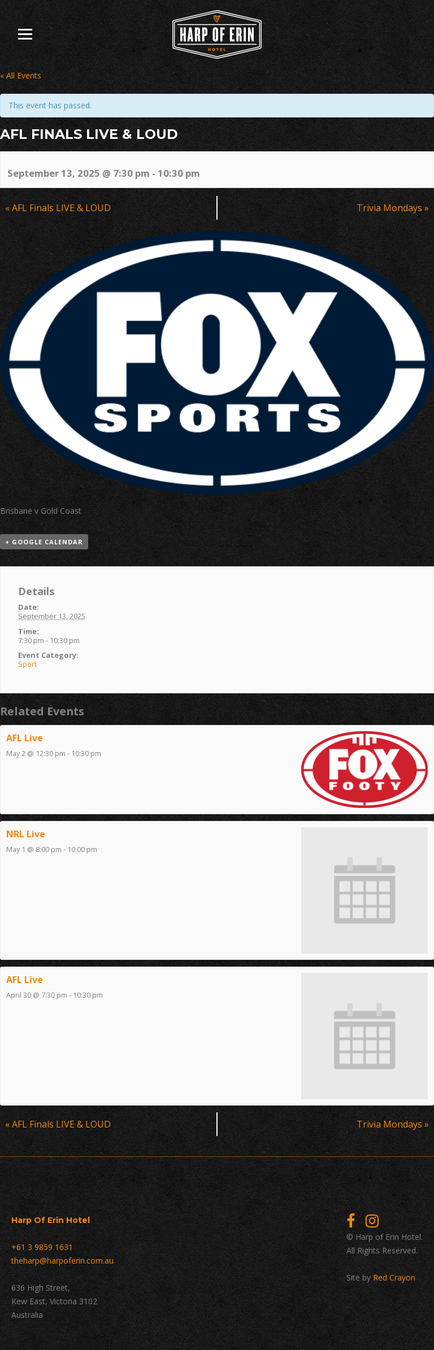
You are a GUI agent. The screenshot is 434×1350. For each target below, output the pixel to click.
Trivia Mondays (393, 208)
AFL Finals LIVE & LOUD (58, 208)
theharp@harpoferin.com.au (62, 1260)
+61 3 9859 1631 (42, 1247)
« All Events (20, 75)
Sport (27, 664)
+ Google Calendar (44, 542)
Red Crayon (394, 1277)
